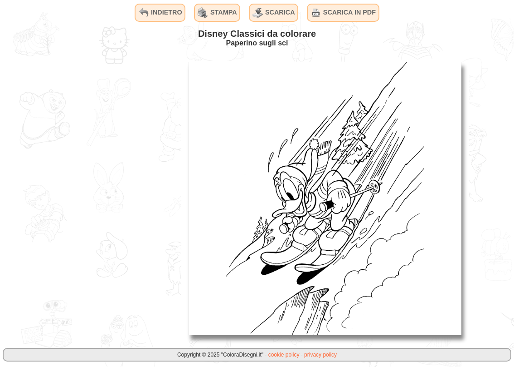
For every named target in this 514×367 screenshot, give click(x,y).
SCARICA (273, 12)
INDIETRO (160, 12)
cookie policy (284, 355)
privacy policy (320, 355)
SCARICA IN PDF (343, 12)
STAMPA (217, 12)
